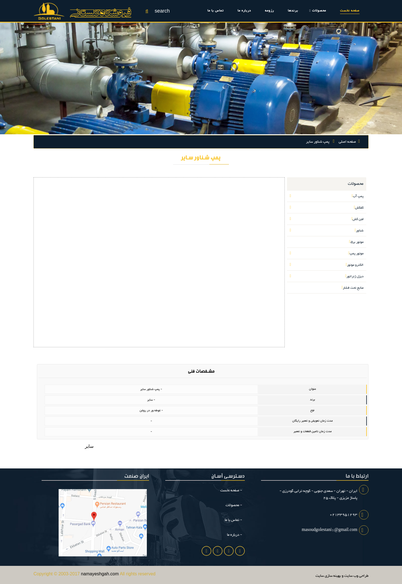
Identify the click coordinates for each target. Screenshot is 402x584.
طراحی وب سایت (356, 576)
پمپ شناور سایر (320, 141)
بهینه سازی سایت (328, 576)
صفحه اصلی (349, 141)
